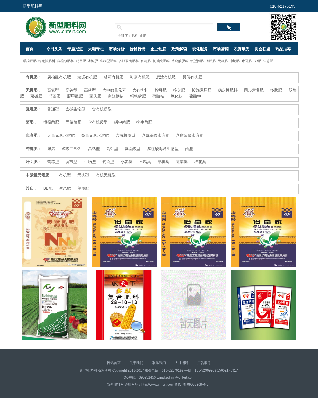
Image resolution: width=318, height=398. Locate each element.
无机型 (83, 175)
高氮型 (53, 90)
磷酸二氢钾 (71, 148)
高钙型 (94, 148)
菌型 (189, 148)
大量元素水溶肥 (61, 135)
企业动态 (158, 49)
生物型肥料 (108, 61)
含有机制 (140, 90)
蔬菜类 (182, 162)
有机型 (65, 175)
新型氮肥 (197, 61)
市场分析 (117, 49)
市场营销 (221, 49)
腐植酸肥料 (65, 61)
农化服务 (200, 49)
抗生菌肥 (144, 122)
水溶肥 (93, 61)
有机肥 (146, 61)
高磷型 (90, 90)
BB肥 (257, 61)
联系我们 (159, 363)
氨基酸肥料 (161, 61)
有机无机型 (106, 175)
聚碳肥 (36, 96)
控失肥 (179, 90)
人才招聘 (181, 363)
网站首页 (114, 363)
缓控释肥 (30, 61)
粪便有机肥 (192, 77)
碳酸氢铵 (115, 96)
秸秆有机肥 (113, 77)
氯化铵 (176, 96)
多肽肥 (276, 90)
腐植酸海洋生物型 (163, 148)
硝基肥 (81, 61)
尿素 (51, 148)
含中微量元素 (114, 90)
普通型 (53, 109)
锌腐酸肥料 (180, 61)
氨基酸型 (132, 148)
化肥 (143, 36)
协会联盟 (262, 49)
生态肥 (268, 61)
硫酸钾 (195, 96)
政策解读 (179, 49)
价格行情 (137, 49)
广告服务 (204, 363)
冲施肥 (234, 61)
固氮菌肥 (73, 122)
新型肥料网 (32, 6)
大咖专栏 (96, 49)
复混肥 (31, 109)
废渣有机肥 (166, 77)
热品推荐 (283, 49)
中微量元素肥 (37, 175)
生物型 (90, 162)
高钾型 (71, 90)
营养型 (53, 162)
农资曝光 (241, 49)
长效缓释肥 (201, 90)
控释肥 (211, 61)
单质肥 (83, 188)
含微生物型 (75, 109)
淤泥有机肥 (87, 77)
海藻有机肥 (140, 77)
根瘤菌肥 (51, 122)
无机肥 (223, 61)
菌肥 (29, 122)
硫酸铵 (158, 96)
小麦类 (126, 162)
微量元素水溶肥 (95, 135)
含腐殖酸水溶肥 (189, 135)
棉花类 (200, 162)
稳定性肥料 (46, 61)
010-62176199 (282, 6)
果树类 (163, 162)
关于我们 (136, 363)
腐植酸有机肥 (59, 77)
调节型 (71, 162)
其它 (29, 188)
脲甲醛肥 (75, 96)
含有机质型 (102, 109)
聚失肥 (95, 96)
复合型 (108, 162)
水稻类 (145, 162)
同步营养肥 (254, 90)
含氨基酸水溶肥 (155, 135)
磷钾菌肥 (122, 122)
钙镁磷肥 (138, 96)
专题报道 (75, 49)
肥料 (134, 36)
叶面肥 (247, 61)
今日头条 (54, 49)
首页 (29, 49)
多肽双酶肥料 (129, 61)
